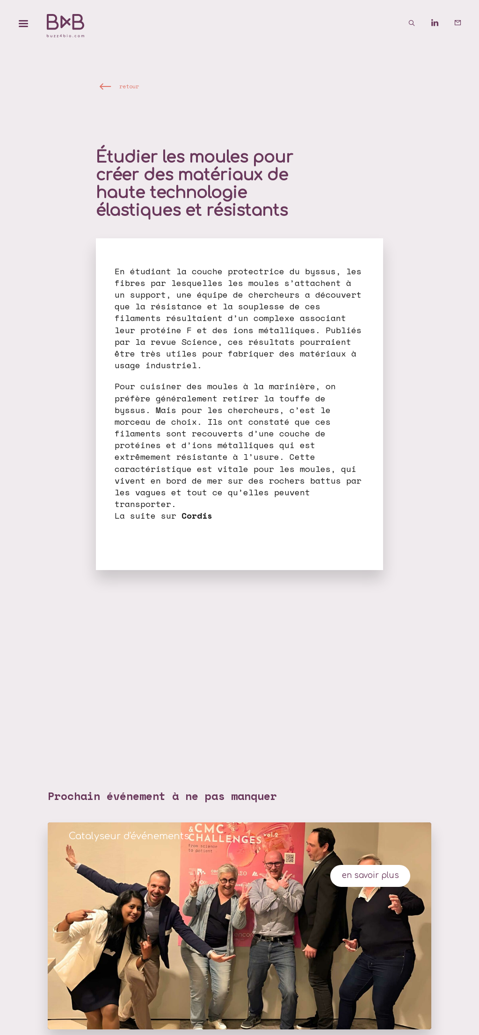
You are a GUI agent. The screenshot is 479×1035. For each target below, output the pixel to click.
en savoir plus (370, 875)
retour (129, 87)
